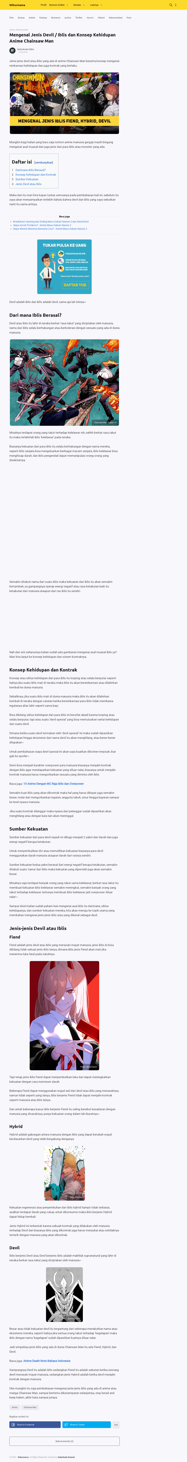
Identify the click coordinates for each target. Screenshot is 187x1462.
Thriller (83, 17)
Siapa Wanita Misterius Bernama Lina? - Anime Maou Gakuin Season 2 (50, 229)
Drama (21, 17)
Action (71, 17)
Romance (58, 17)
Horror (94, 17)
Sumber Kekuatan (27, 179)
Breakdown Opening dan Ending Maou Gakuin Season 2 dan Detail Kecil (50, 221)
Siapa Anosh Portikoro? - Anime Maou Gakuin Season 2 (42, 225)
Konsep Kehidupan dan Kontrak (36, 174)
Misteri (106, 17)
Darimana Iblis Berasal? (31, 170)
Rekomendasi (121, 17)
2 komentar (24, 52)
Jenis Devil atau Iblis (29, 184)
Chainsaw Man (31, 1407)
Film (11, 17)
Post (135, 17)
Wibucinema (17, 5)
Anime (33, 17)
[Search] (171, 5)
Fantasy (45, 17)
